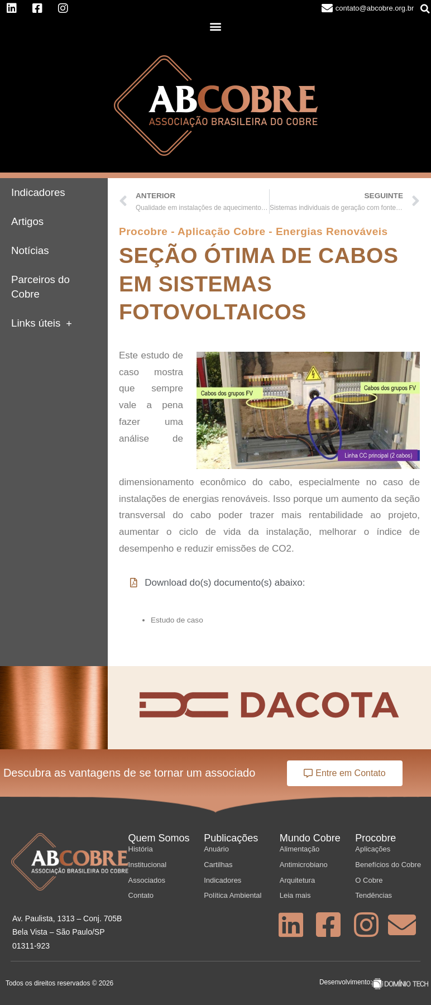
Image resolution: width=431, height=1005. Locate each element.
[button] (216, 26)
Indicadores (38, 192)
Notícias (30, 250)
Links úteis (41, 323)
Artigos (27, 221)
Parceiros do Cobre (40, 287)
